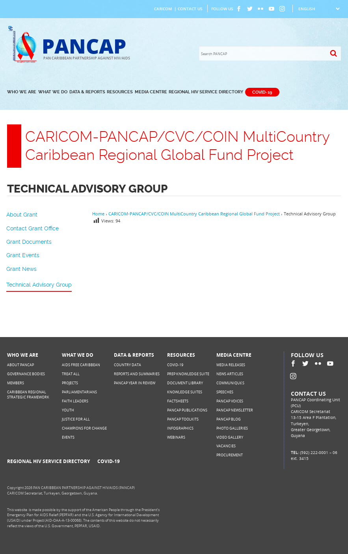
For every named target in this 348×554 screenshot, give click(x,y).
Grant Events (22, 255)
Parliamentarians (79, 392)
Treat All (71, 373)
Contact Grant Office (32, 228)
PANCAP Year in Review (134, 382)
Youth (68, 410)
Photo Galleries (232, 428)
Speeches (224, 392)
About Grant (21, 214)
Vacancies (226, 445)
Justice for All (76, 419)
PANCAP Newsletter (234, 410)
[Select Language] (319, 9)
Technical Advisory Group (39, 285)
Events (68, 437)
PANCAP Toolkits (183, 419)
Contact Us (190, 8)
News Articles (229, 373)
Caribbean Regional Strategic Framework (28, 394)
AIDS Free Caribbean (81, 364)
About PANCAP (20, 364)
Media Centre (151, 91)
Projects (70, 382)
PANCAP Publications (187, 410)
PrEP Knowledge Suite (188, 373)
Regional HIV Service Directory (206, 91)
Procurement (229, 455)
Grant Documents (29, 242)
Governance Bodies (26, 373)
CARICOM (163, 8)
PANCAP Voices (229, 401)
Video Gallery (229, 437)
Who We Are (21, 91)
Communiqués (230, 382)
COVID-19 (262, 91)
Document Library (185, 382)
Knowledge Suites (184, 392)
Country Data (127, 364)
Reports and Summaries (137, 373)
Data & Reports (87, 91)
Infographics (180, 428)
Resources (120, 91)
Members (15, 382)
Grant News (21, 269)
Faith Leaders (75, 401)
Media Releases (230, 364)
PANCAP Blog (228, 419)
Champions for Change (84, 428)
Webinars (176, 437)
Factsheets (177, 401)
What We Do (52, 91)
